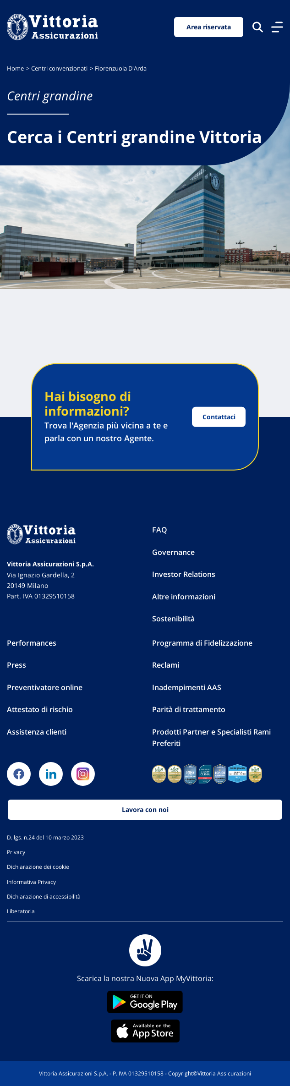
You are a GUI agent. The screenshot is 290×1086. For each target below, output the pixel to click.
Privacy (16, 852)
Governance (173, 552)
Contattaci (218, 416)
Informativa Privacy (31, 881)
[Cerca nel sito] (257, 26)
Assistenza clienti (36, 732)
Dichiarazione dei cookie (38, 866)
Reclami (165, 665)
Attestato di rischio (40, 709)
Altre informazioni (183, 597)
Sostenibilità (173, 619)
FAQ (159, 530)
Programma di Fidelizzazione (202, 643)
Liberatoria (21, 911)
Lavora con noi (145, 809)
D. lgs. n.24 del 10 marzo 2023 (45, 837)
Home (15, 68)
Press (16, 665)
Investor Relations (183, 574)
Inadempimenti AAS (186, 687)
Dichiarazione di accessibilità (44, 896)
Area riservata (208, 26)
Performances (31, 643)
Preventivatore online (44, 687)
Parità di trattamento (188, 709)
